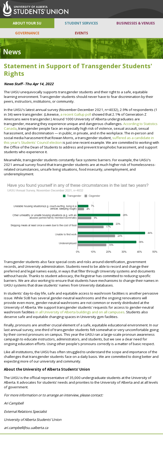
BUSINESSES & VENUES (135, 23)
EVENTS (81, 33)
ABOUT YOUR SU (27, 23)
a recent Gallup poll (75, 114)
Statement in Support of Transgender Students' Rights (78, 69)
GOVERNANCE (27, 33)
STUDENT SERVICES (81, 23)
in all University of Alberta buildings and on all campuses (80, 312)
